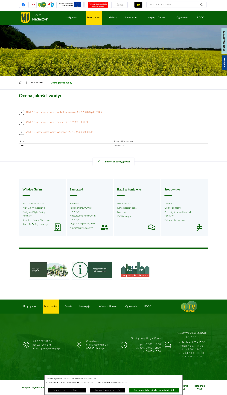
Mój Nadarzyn (124, 203)
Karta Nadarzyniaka (127, 208)
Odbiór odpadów (172, 208)
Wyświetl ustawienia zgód (107, 390)
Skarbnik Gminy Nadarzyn (35, 224)
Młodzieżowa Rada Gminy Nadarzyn (83, 218)
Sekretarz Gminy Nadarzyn (36, 220)
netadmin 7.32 (200, 387)
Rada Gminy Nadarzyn (34, 203)
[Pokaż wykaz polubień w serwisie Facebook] (224, 62)
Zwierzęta (169, 203)
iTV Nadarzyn (124, 216)
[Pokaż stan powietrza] (224, 41)
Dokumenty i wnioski (174, 220)
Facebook (122, 212)
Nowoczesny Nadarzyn (81, 228)
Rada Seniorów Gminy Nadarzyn (81, 210)
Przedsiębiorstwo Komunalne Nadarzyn (178, 214)
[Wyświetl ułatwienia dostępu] (138, 5)
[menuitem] (70, 18)
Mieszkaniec (37, 82)
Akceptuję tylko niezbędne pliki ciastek (154, 390)
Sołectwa (74, 203)
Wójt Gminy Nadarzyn (34, 208)
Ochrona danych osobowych (66, 390)
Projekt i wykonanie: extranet (38, 387)
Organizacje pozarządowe (83, 223)
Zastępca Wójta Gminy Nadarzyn (34, 214)
